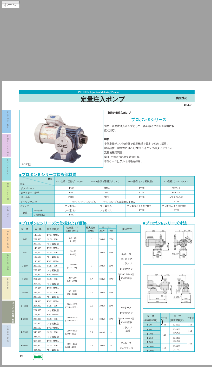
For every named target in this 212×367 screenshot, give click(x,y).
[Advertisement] (106, 44)
